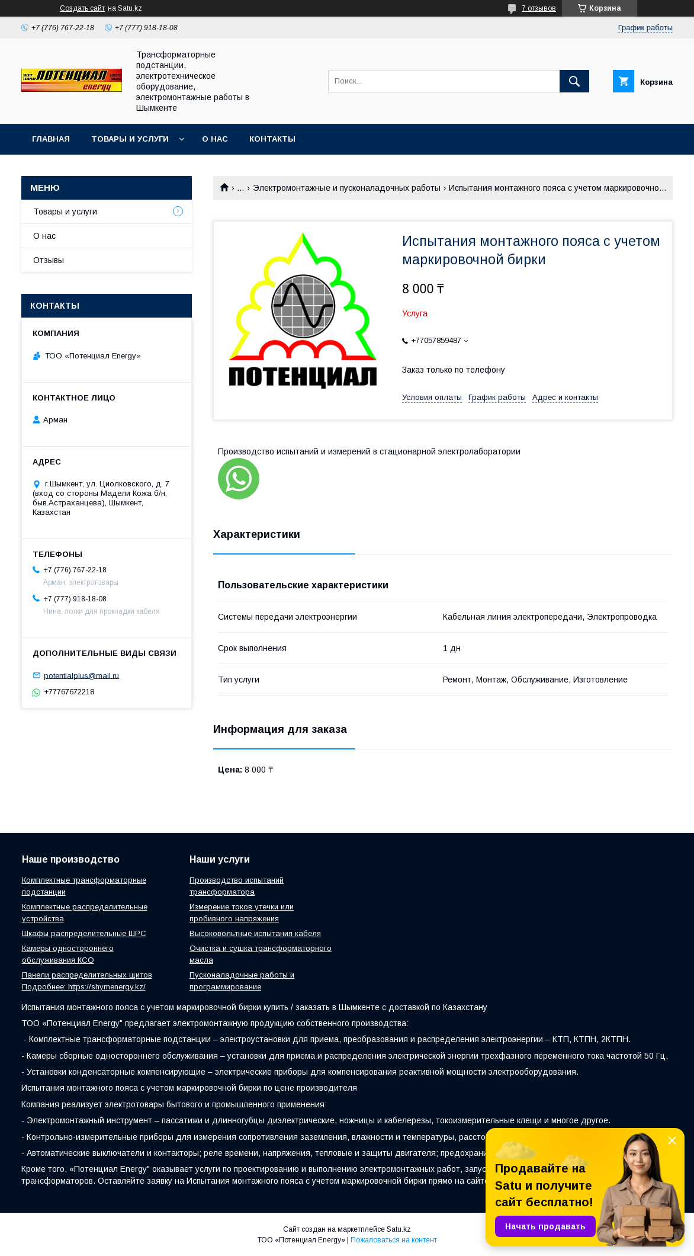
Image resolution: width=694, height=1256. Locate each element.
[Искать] (574, 81)
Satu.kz (399, 1229)
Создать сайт (82, 8)
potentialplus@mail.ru (81, 675)
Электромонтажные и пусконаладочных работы (347, 188)
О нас (215, 138)
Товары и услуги (130, 138)
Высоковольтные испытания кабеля (255, 933)
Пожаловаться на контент (394, 1240)
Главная (51, 138)
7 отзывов (539, 8)
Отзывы (48, 260)
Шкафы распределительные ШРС (84, 933)
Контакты (272, 138)
